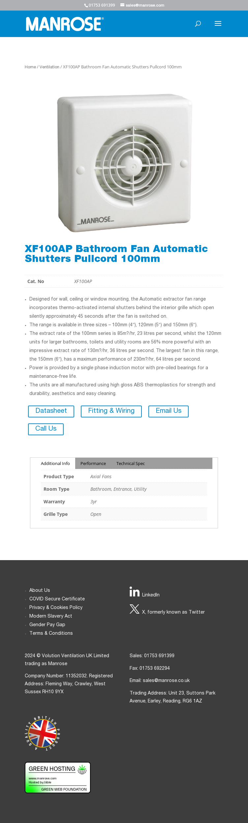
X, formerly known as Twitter (173, 612)
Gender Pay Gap (47, 625)
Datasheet (51, 411)
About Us (39, 591)
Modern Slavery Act (50, 616)
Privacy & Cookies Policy (55, 608)
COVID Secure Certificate (57, 599)
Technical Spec (130, 463)
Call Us (45, 429)
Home (30, 67)
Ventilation (49, 67)
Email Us (168, 411)
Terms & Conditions (51, 633)
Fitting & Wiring (111, 411)
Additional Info (55, 463)
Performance (93, 463)
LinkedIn (151, 595)
